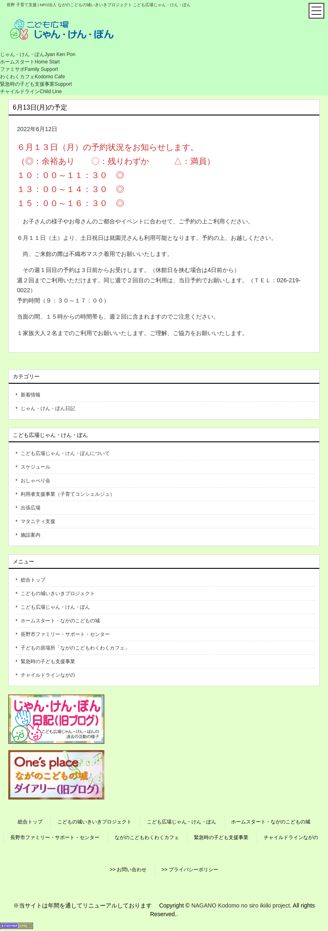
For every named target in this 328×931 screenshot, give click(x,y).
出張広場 (30, 508)
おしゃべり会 (35, 480)
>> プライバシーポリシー (190, 869)
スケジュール (35, 467)
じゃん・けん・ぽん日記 (48, 408)
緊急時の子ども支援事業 (48, 661)
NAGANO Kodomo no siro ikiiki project (240, 905)
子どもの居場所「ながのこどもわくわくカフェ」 (75, 648)
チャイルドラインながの (48, 675)
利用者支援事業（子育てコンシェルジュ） (68, 494)
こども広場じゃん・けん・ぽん (55, 607)
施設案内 (30, 535)
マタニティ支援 (38, 521)
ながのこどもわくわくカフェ (147, 837)
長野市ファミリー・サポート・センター (65, 634)
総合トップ (33, 580)
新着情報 (30, 395)
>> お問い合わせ (128, 869)
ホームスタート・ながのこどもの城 (60, 621)
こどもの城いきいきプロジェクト (58, 593)
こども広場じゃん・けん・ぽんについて (65, 453)
